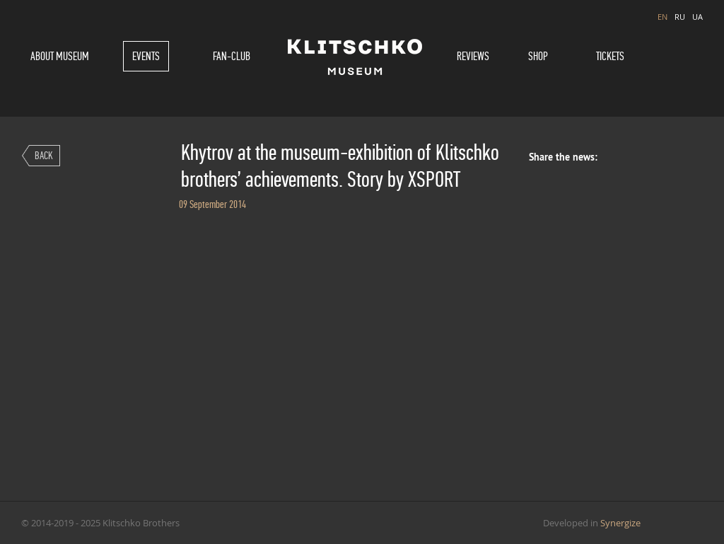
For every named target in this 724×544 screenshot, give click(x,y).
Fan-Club (231, 56)
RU (680, 16)
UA (697, 16)
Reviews (473, 56)
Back (44, 155)
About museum (59, 56)
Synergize (620, 522)
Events (146, 56)
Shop (538, 56)
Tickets (610, 56)
